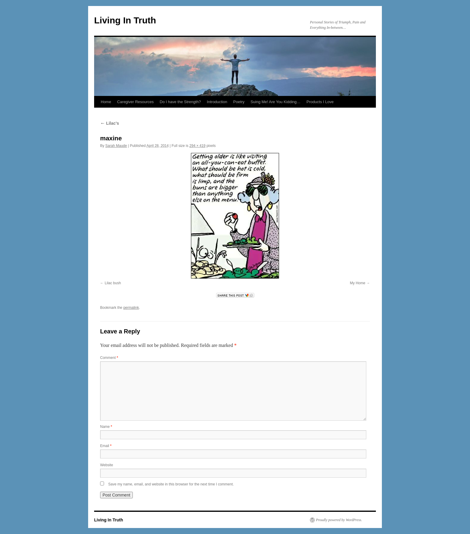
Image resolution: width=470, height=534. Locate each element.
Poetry (239, 102)
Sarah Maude (116, 146)
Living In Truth (125, 20)
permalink (131, 308)
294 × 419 (197, 146)
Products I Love (320, 102)
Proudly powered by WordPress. (339, 520)
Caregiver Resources (135, 102)
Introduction (217, 102)
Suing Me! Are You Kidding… (276, 102)
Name (106, 427)
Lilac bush (113, 283)
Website (106, 465)
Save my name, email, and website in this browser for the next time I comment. (171, 484)
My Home (357, 283)
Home (106, 102)
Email (106, 446)
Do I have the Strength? (180, 102)
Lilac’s (109, 123)
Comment (109, 358)
